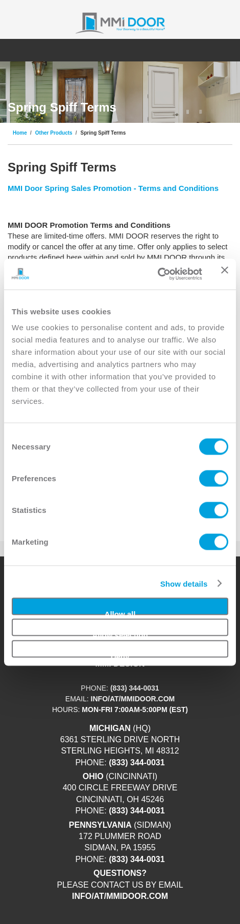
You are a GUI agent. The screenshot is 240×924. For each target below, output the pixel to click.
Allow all (120, 612)
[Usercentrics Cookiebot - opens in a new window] (157, 274)
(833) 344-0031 (134, 688)
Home (20, 133)
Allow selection (120, 633)
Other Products (54, 133)
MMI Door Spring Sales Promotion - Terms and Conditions (113, 188)
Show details (184, 583)
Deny (120, 654)
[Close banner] (224, 274)
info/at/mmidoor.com (133, 699)
